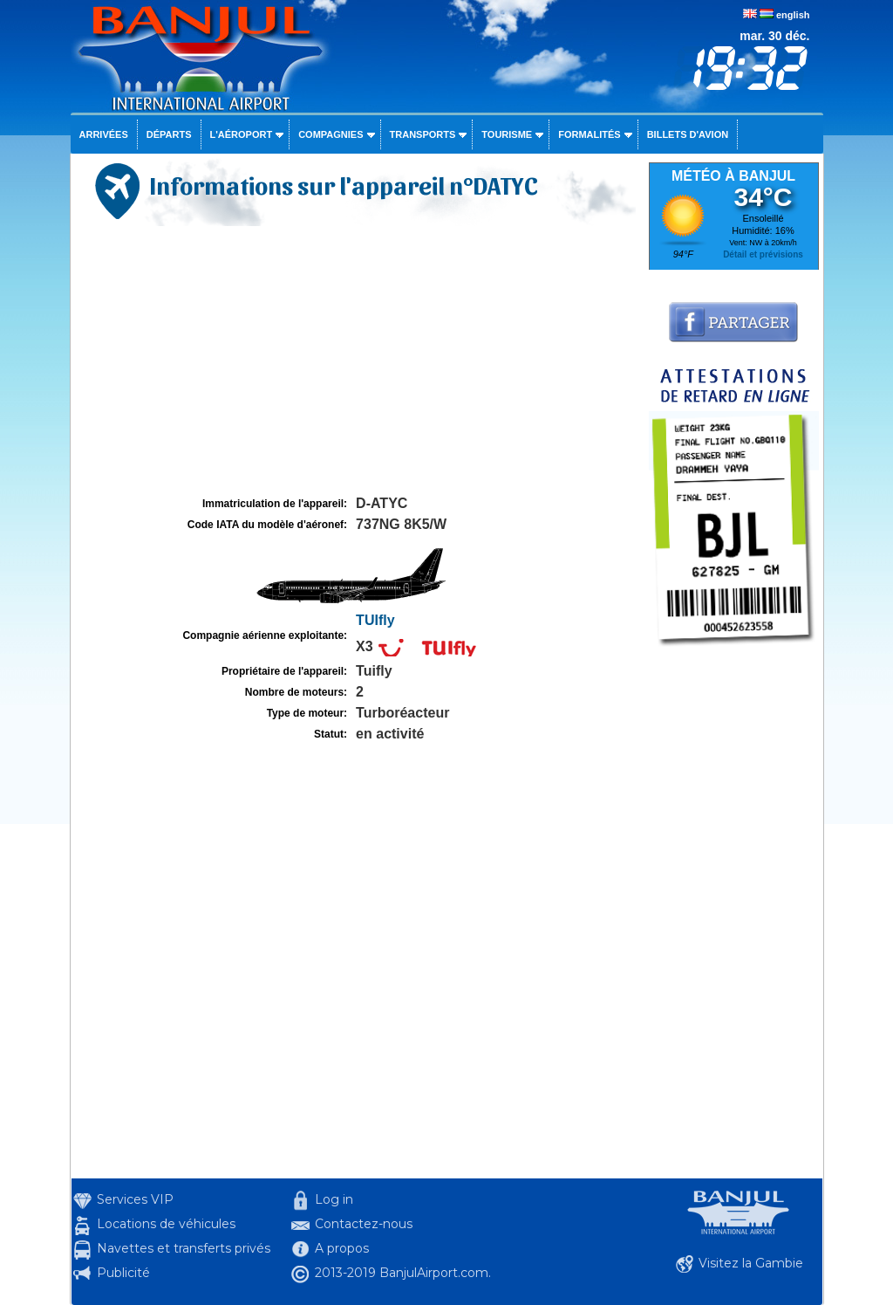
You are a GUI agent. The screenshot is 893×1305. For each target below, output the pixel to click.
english (793, 15)
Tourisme (506, 134)
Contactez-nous (363, 1224)
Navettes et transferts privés (183, 1248)
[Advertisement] (357, 361)
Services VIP (135, 1199)
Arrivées (103, 134)
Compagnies (330, 134)
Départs (169, 134)
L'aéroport (241, 134)
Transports (423, 134)
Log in (334, 1199)
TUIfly (375, 620)
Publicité (123, 1273)
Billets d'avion (687, 134)
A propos (342, 1248)
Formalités (589, 134)
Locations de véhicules (166, 1224)
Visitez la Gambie (751, 1263)
